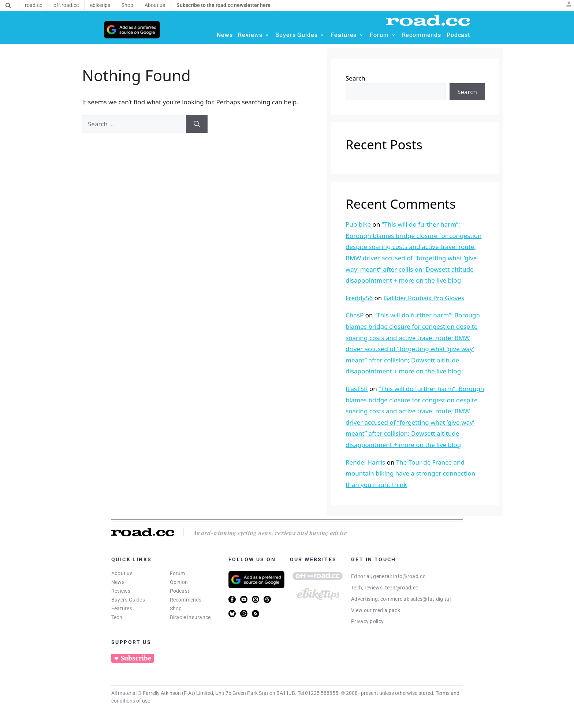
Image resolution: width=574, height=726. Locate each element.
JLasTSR (357, 388)
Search (355, 78)
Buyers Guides (128, 600)
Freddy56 (359, 298)
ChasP (355, 315)
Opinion (179, 582)
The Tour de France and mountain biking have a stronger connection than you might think (410, 473)
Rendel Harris (365, 462)
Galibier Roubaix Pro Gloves (424, 298)
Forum (177, 573)
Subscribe (135, 658)
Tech (116, 617)
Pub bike (358, 224)
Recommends (186, 600)
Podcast (180, 591)
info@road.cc (409, 576)
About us (122, 573)
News (117, 582)
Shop (176, 608)
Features (121, 608)
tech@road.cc (401, 588)
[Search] (8, 5)
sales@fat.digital (430, 599)
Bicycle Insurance (190, 617)
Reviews (121, 591)
